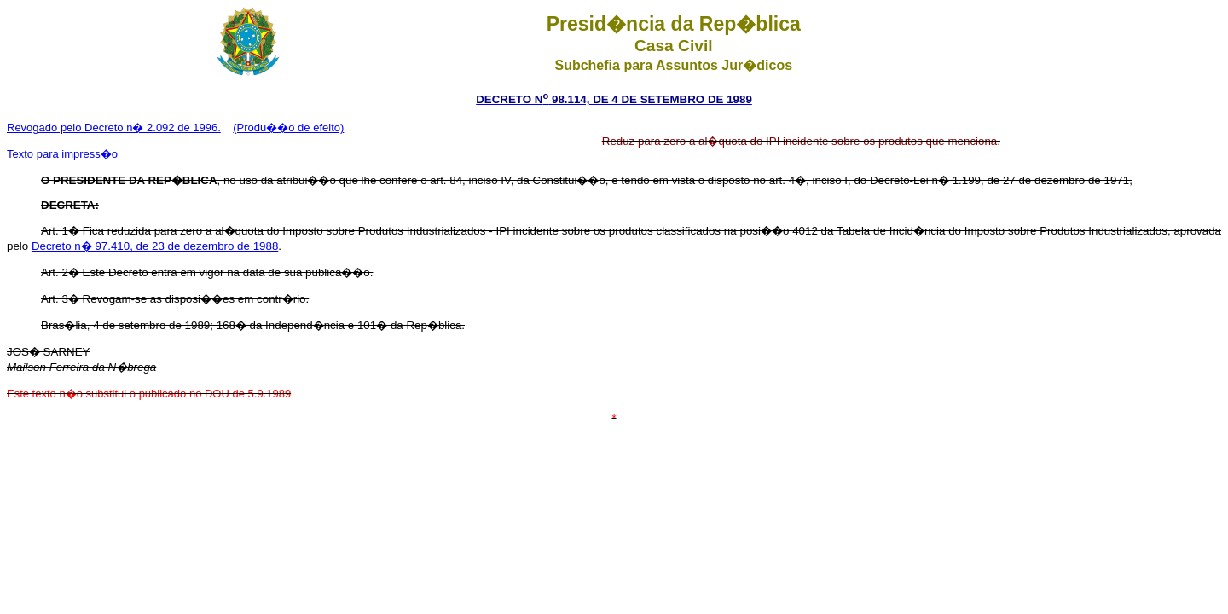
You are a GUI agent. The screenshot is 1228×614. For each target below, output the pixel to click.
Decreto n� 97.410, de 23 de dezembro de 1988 (155, 246)
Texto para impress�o (62, 154)
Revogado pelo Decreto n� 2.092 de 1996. (114, 127)
